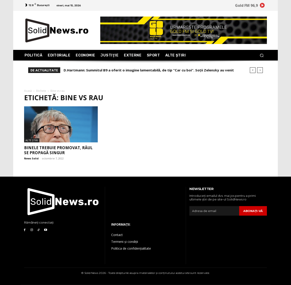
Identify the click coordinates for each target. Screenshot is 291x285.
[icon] (262, 6)
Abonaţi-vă (253, 211)
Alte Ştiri (31, 140)
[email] (214, 211)
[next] (260, 70)
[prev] (253, 70)
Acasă (28, 91)
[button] (261, 55)
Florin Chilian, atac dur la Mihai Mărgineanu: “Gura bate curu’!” (116, 70)
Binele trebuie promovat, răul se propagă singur (58, 150)
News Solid (31, 158)
